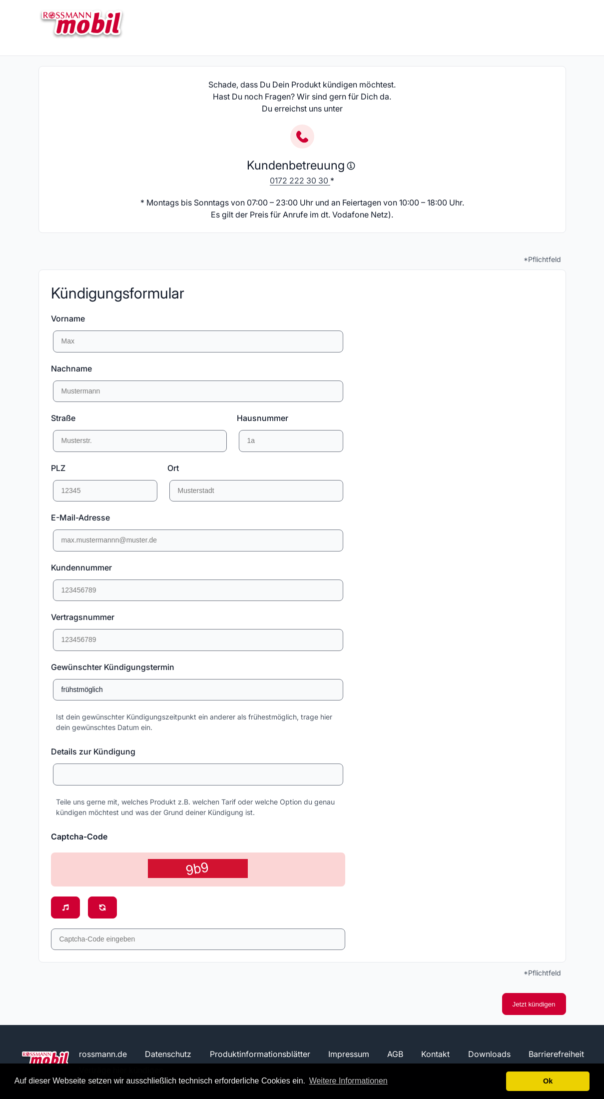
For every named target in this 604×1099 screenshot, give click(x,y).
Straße (63, 418)
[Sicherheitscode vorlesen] (65, 907)
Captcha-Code (79, 837)
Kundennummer (81, 567)
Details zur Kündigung (93, 751)
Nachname (71, 369)
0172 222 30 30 (300, 181)
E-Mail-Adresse (80, 517)
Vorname (68, 319)
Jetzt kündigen (534, 1004)
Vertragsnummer (82, 617)
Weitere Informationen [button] (348, 1080)
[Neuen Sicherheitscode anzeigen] (102, 907)
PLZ (58, 468)
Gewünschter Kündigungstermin (112, 667)
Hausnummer (262, 418)
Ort (173, 468)
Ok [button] (548, 1081)
